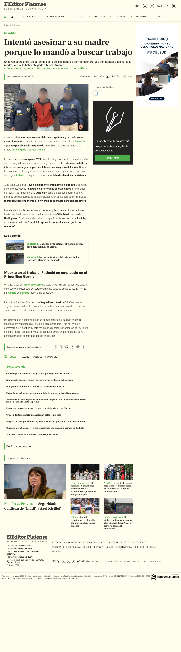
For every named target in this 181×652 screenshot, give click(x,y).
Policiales (99, 16)
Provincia (57, 552)
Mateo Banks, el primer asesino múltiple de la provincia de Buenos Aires (42, 393)
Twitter (63, 561)
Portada (31, 16)
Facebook (58, 561)
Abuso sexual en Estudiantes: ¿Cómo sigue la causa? (32, 434)
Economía (98, 547)
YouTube (78, 561)
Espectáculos (139, 542)
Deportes (141, 16)
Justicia (11, 292)
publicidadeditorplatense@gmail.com (79, 576)
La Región (121, 16)
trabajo (20, 175)
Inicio (6, 25)
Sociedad (139, 547)
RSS (139, 561)
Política (79, 16)
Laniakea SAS (24, 545)
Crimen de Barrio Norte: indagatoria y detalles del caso (33, 414)
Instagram (54, 561)
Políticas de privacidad (121, 561)
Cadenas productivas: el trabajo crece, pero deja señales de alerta (39, 373)
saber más (112, 158)
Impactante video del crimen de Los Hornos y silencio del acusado (39, 380)
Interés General (72, 547)
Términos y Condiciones (101, 561)
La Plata (24, 292)
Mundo (109, 547)
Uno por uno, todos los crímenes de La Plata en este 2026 (35, 386)
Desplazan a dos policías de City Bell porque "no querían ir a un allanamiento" (46, 421)
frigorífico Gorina (33, 284)
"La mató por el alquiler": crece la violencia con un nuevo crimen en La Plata (45, 428)
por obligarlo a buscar (28, 149)
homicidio (80, 141)
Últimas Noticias (55, 16)
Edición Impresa (123, 547)
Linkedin (88, 561)
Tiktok (73, 561)
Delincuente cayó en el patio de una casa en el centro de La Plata (46, 68)
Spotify (83, 561)
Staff (134, 561)
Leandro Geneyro (23, 548)
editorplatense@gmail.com (43, 576)
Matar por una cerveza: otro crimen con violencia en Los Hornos (38, 408)
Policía (37, 356)
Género (87, 547)
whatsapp (68, 561)
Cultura (56, 547)
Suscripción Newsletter (152, 561)
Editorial (151, 547)
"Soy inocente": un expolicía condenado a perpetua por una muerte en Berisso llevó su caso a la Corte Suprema (46, 400)
